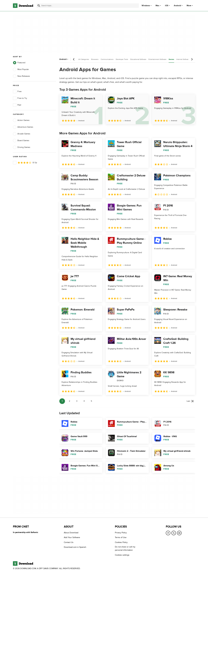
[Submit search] (39, 5)
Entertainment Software (157, 59)
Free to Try (20, 98)
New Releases (21, 76)
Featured (19, 62)
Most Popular (21, 69)
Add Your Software (72, 537)
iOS (166, 6)
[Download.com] (23, 5)
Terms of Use (120, 537)
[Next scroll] (191, 59)
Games (171, 59)
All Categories (83, 59)
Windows (146, 6)
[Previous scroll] (73, 59)
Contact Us (68, 542)
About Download (71, 532)
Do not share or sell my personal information (125, 548)
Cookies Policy (121, 542)
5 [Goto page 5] (91, 401)
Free (17, 91)
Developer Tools (122, 59)
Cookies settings (122, 555)
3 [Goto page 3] (76, 401)
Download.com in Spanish (75, 547)
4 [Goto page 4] (84, 401)
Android (177, 6)
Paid (17, 105)
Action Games (21, 120)
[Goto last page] (190, 401)
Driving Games (21, 147)
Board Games (21, 140)
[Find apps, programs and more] (88, 5)
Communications (107, 59)
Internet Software (182, 59)
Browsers (94, 59)
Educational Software (138, 59)
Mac (157, 6)
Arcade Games (21, 133)
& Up (25, 162)
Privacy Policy (121, 532)
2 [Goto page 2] (69, 401)
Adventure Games (23, 127)
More (190, 5)
